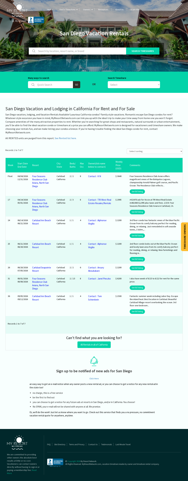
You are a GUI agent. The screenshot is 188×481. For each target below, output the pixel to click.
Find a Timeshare (67, 9)
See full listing (137, 191)
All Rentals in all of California (94, 344)
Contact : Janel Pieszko (99, 278)
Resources (103, 9)
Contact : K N (94, 176)
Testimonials (106, 444)
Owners (87, 9)
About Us (119, 9)
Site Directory (59, 444)
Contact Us (92, 444)
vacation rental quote (40, 415)
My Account (19, 20)
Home (50, 9)
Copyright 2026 (73, 461)
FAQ (49, 444)
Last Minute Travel (123, 444)
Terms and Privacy (76, 444)
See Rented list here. (66, 138)
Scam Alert (135, 9)
